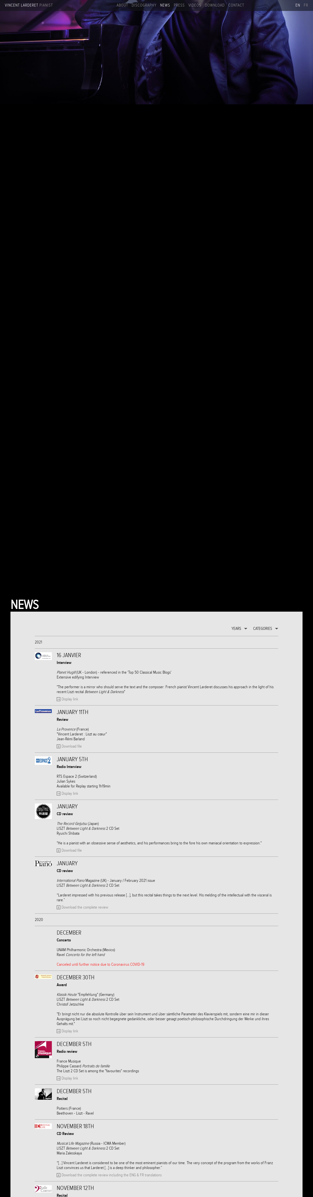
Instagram (258, 5)
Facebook (250, 5)
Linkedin (274, 5)
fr (306, 5)
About (122, 5)
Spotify (282, 5)
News (165, 5)
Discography (144, 5)
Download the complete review (85, 907)
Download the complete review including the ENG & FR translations (112, 1175)
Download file (72, 746)
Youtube (266, 5)
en (297, 5)
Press (179, 5)
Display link (70, 699)
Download (215, 5)
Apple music (290, 5)
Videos (194, 5)
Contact (236, 5)
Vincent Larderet (29, 5)
